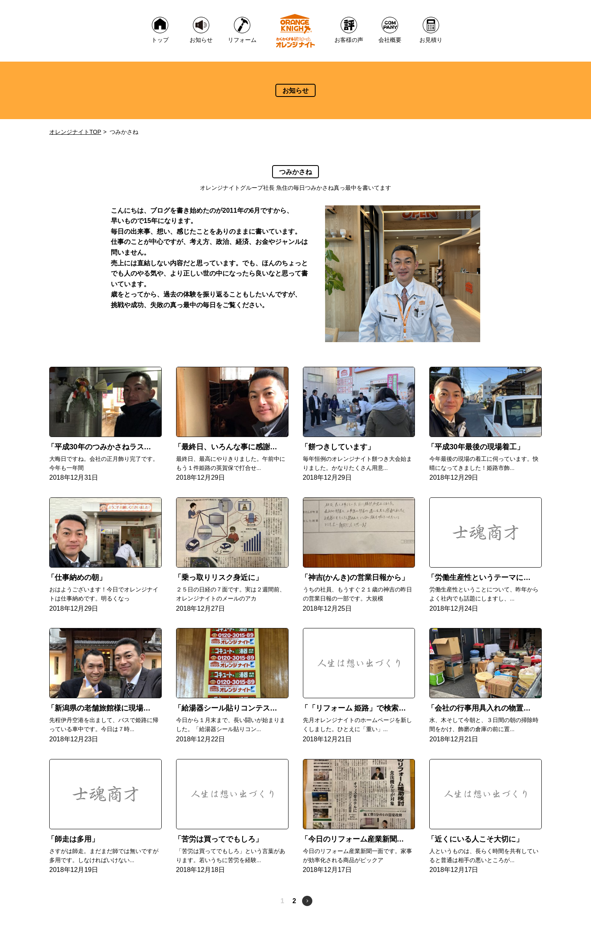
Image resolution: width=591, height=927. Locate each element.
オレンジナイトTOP (75, 132)
